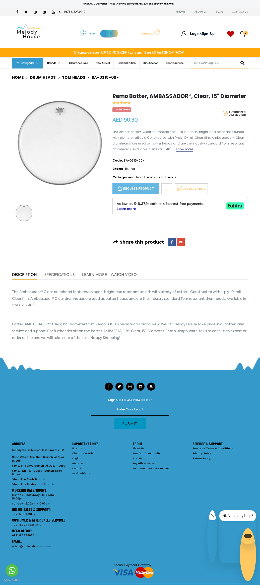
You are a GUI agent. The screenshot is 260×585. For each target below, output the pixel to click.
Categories (25, 63)
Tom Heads (73, 77)
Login (76, 458)
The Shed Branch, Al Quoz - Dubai (39, 459)
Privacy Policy (202, 453)
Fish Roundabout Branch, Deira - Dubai (38, 472)
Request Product (138, 188)
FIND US (180, 11)
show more (184, 149)
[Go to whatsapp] (12, 570)
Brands (51, 63)
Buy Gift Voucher (144, 463)
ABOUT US (200, 11)
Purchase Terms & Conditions (213, 448)
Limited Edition (126, 63)
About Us (138, 448)
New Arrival (103, 63)
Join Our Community (147, 453)
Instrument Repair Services (151, 468)
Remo (130, 168)
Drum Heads (43, 77)
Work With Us (81, 473)
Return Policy (201, 458)
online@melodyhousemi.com (31, 546)
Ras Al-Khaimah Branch (37, 484)
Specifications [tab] (59, 275)
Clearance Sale (78, 63)
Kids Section (150, 63)
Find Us (137, 458)
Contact (78, 468)
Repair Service (174, 63)
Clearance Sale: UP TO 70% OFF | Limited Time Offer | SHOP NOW (128, 52)
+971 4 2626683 (23, 535)
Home (18, 77)
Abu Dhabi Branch (33, 479)
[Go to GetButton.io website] (12, 579)
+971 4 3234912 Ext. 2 (26, 525)
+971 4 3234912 (72, 12)
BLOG (219, 11)
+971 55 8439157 (23, 514)
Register (78, 463)
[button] (244, 32)
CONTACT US (240, 11)
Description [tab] (24, 275)
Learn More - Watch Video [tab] (109, 275)
